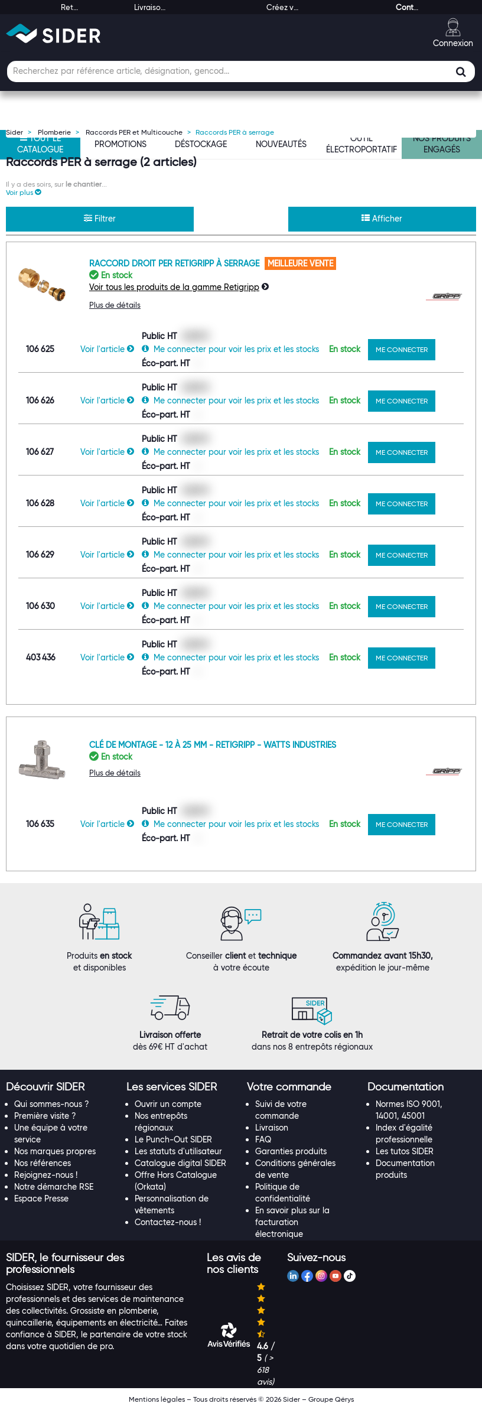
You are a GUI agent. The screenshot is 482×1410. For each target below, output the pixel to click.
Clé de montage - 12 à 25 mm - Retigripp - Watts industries (212, 745)
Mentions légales (157, 1399)
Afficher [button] (382, 218)
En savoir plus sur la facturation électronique (292, 1222)
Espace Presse (41, 1198)
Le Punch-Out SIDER (173, 1139)
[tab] (60, 1087)
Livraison (271, 1127)
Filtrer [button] (100, 218)
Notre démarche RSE (53, 1186)
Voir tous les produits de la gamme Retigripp (174, 287)
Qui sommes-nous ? (51, 1104)
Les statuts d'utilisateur (178, 1151)
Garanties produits (291, 1151)
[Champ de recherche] (241, 71)
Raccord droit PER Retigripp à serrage (175, 263)
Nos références (42, 1163)
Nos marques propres (55, 1151)
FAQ (263, 1139)
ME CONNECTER (402, 349)
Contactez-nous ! (168, 1222)
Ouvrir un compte (168, 1104)
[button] (23, 192)
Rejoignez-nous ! (45, 1175)
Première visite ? (45, 1116)
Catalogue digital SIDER (180, 1163)
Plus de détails (115, 305)
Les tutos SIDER (405, 1151)
